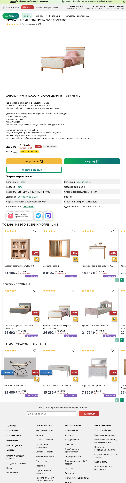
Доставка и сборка (43, 7)
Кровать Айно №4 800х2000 (95, 344)
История (69, 454)
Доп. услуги (41, 480)
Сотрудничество (73, 475)
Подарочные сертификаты (42, 464)
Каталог (11, 27)
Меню (27, 7)
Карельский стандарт (104, 454)
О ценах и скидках (44, 458)
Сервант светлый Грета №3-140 (19, 284)
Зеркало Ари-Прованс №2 (94, 404)
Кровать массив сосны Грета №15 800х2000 (57, 346)
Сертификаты (100, 480)
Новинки (27, 27)
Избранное (109, 18)
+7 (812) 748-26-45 (116, 6)
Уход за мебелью (102, 449)
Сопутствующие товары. (77, 27)
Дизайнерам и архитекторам (72, 469)
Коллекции (54, 27)
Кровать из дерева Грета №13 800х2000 (18, 346)
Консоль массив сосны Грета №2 (97, 284)
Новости (69, 463)
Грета (22, 200)
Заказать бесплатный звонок (112, 27)
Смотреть (28, 225)
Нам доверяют (72, 458)
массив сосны (84, 200)
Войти (99, 18)
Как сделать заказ (44, 449)
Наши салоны (71, 449)
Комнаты (39, 27)
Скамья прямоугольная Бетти (57, 404)
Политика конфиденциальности (104, 467)
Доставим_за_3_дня (28, 215)
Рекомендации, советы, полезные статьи (105, 460)
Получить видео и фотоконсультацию (19, 234)
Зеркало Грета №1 (52, 284)
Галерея (10, 477)
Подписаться (89, 432)
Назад (9, 32)
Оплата (56, 7)
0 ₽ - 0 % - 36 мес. (29, 170)
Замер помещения (45, 475)
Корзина (120, 18)
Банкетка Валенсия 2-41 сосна (18, 404)
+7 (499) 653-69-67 (97, 6)
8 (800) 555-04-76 (76, 6)
